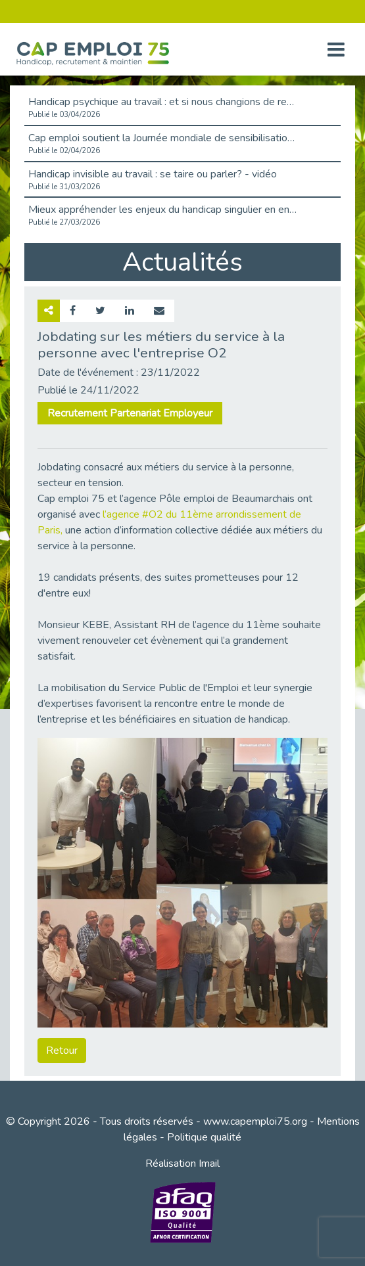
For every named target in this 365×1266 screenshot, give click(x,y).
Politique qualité (204, 1137)
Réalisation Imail (182, 1163)
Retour (62, 1050)
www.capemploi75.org (255, 1121)
